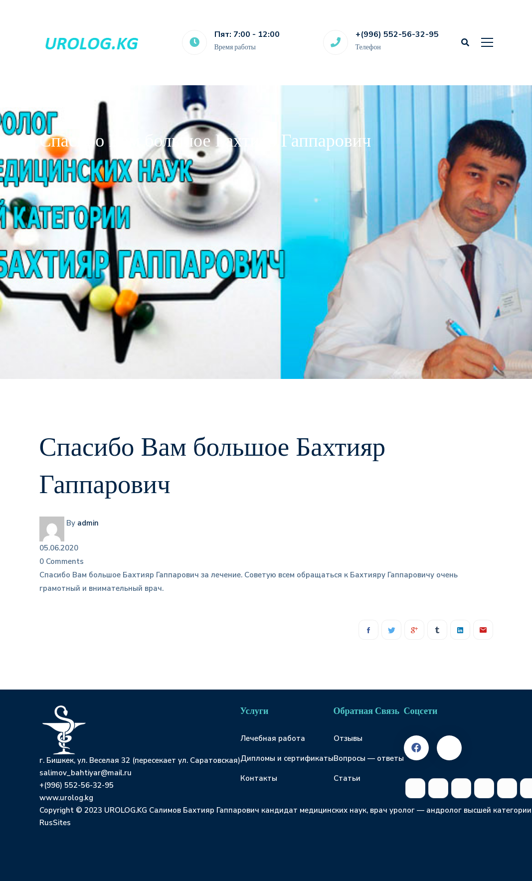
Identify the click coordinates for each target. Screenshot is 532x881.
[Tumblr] (437, 630)
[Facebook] (368, 630)
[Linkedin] (460, 630)
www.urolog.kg (66, 798)
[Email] (483, 630)
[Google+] (414, 630)
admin (88, 523)
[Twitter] (391, 630)
